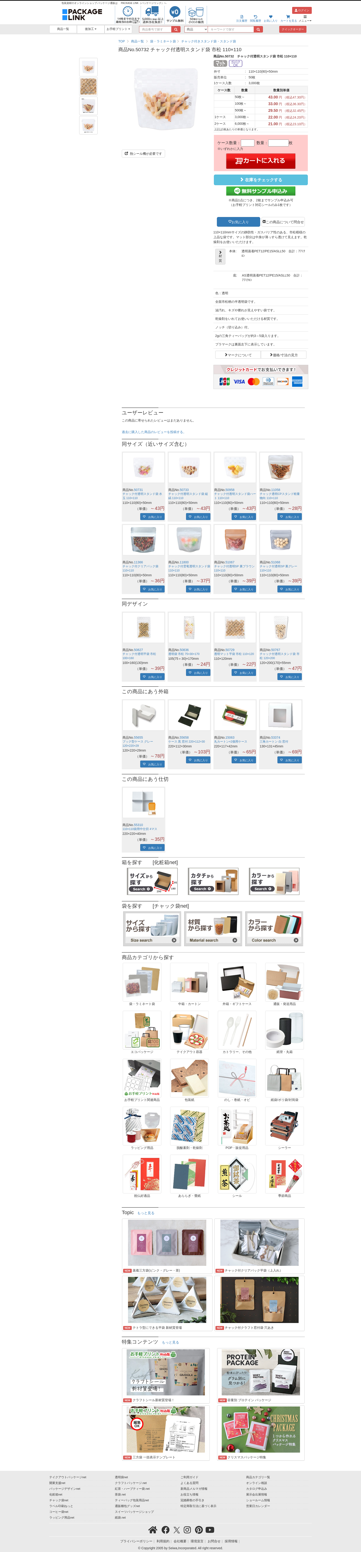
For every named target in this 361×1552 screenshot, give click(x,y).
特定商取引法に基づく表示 (198, 1506)
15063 (229, 737)
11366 (138, 562)
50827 (138, 650)
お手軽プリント (118, 29)
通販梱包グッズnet (127, 1506)
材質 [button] (220, 257)
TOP (121, 41)
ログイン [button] (302, 10)
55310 (138, 825)
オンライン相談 (256, 1483)
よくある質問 (189, 1483)
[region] (213, 41)
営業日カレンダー (258, 1506)
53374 (275, 737)
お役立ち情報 (189, 1494)
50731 (138, 490)
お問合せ (214, 1541)
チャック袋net (58, 1500)
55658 (184, 737)
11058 (275, 490)
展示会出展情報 (256, 1494)
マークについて (240, 355)
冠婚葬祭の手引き (192, 1500)
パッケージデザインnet (64, 1488)
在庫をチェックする (260, 179)
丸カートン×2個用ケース (230, 741)
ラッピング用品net (61, 1517)
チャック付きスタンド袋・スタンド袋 (208, 41)
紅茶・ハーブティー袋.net (132, 1488)
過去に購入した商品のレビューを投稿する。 (154, 432)
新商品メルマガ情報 (193, 1488)
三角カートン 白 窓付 (274, 741)
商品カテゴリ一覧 (258, 1477)
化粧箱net (55, 1494)
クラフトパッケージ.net (131, 1483)
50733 (184, 490)
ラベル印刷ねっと (61, 1506)
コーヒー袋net (58, 1511)
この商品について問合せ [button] (285, 222)
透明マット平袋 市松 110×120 (234, 654)
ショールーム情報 (258, 1500)
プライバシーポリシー (136, 1541)
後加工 (91, 29)
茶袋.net (120, 1494)
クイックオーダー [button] (293, 29)
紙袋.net (120, 1517)
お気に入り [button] (240, 222)
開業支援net (57, 1483)
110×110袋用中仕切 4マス (139, 829)
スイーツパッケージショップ (134, 1511)
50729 (229, 650)
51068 (275, 562)
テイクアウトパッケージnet (67, 1477)
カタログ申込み (256, 1488)
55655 (138, 737)
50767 (275, 650)
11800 (184, 562)
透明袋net (121, 1477)
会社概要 (180, 1541)
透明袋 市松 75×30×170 (184, 654)
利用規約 (163, 1541)
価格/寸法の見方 (285, 355)
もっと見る (145, 1213)
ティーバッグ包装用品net (132, 1500)
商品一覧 (63, 29)
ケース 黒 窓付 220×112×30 (186, 741)
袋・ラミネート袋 (163, 41)
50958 (229, 490)
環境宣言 (197, 1541)
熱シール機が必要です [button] (143, 153)
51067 (229, 562)
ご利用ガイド (189, 1477)
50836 (184, 650)
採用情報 (231, 1541)
